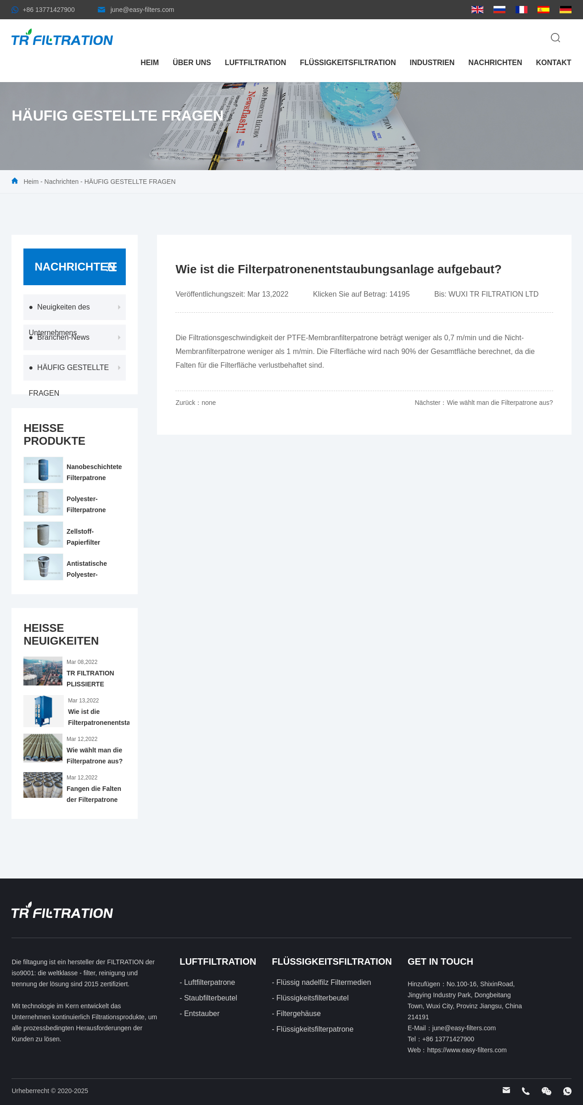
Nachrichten (495, 62)
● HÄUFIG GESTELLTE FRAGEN (69, 380)
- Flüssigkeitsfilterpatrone (312, 1029)
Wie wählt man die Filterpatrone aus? (500, 402)
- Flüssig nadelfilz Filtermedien (321, 982)
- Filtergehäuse (296, 1013)
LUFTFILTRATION (255, 62)
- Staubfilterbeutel (208, 998)
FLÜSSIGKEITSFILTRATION (348, 62)
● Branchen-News (59, 337)
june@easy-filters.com (142, 9)
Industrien (431, 62)
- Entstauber (199, 1013)
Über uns (192, 62)
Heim (149, 62)
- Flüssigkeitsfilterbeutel (310, 998)
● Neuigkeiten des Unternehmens (59, 320)
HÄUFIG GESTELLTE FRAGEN (130, 181)
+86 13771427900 (48, 9)
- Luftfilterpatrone (207, 982)
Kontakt (554, 62)
